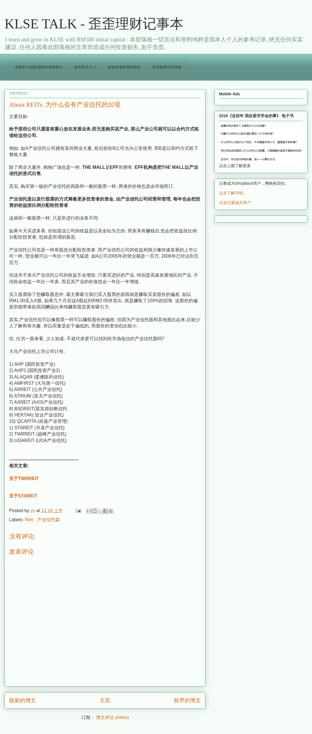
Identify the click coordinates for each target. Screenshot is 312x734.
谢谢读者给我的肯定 (124, 67)
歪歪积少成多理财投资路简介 (39, 67)
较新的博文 (22, 700)
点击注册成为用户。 (237, 202)
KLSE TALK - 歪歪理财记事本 (94, 23)
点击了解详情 (231, 193)
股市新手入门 (85, 67)
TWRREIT (28, 478)
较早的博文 (187, 700)
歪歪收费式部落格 (167, 67)
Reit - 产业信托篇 (42, 519)
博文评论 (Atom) (112, 717)
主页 (105, 700)
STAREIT (27, 495)
